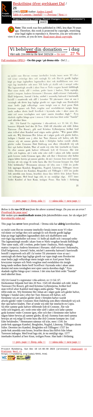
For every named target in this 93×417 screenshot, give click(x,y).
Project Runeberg (22, 19)
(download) (76, 349)
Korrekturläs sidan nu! (13, 218)
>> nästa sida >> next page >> (65, 200)
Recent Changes (51, 19)
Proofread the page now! (14, 212)
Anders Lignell (44, 11)
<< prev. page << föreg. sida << (29, 200)
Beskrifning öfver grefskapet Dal (39, 3)
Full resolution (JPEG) (13, 60)
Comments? (77, 19)
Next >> (62, 14)
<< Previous (50, 14)
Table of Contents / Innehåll (27, 14)
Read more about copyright (57, 36)
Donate (65, 19)
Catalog (37, 19)
